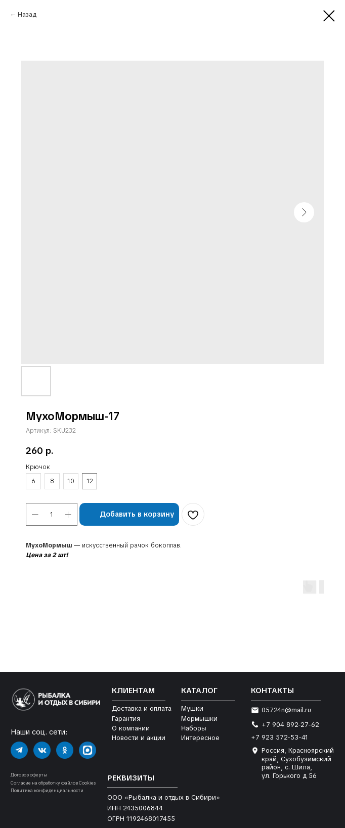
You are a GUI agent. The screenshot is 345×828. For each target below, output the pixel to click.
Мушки (192, 708)
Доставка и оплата (141, 708)
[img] (19, 750)
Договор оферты (29, 775)
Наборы (193, 728)
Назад (27, 15)
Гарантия (126, 718)
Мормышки (199, 718)
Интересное (200, 737)
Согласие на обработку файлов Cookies (53, 783)
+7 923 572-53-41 (279, 737)
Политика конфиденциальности (47, 791)
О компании (131, 728)
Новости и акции (138, 737)
